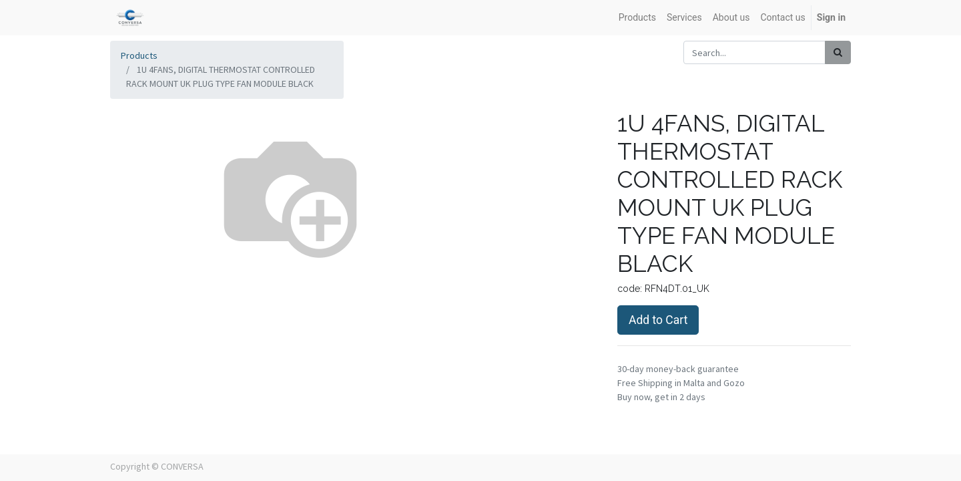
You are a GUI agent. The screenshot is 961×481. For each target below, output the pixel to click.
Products (139, 55)
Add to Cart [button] (658, 320)
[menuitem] (637, 17)
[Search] (838, 52)
